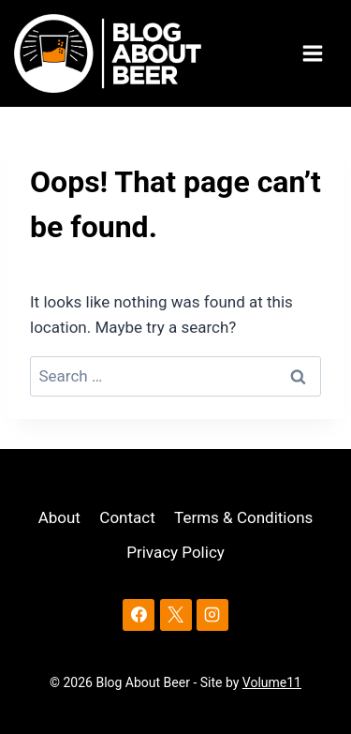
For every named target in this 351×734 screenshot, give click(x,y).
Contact (126, 517)
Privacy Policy (175, 552)
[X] (176, 615)
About (59, 517)
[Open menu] (315, 53)
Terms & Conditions (243, 517)
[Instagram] (212, 615)
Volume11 (271, 682)
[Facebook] (138, 615)
